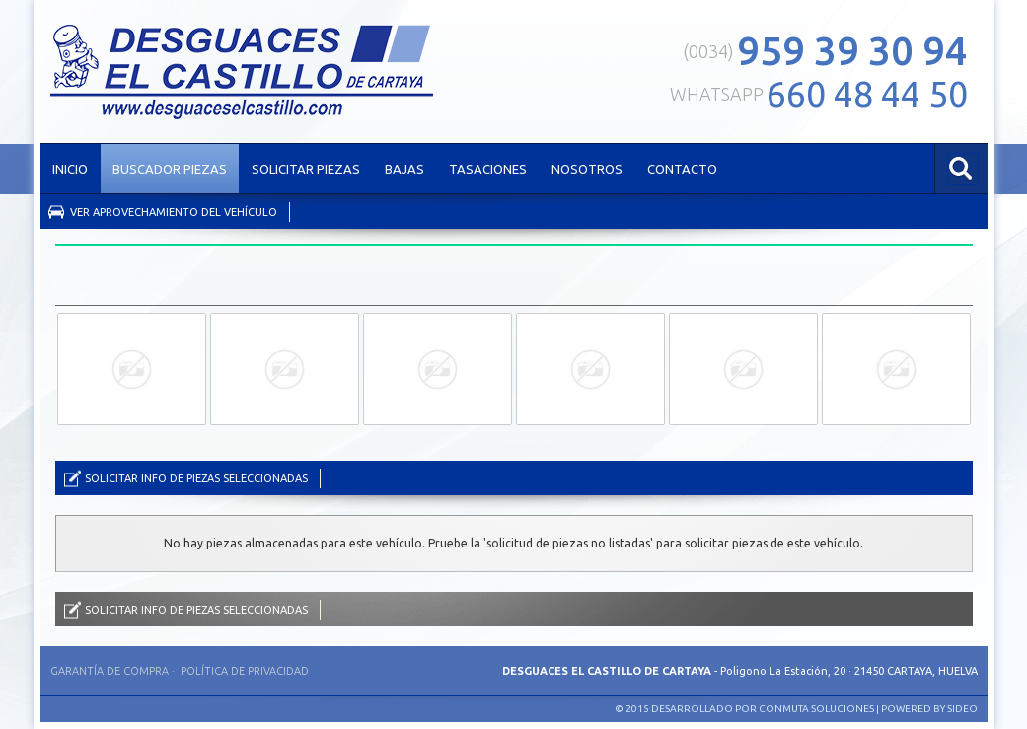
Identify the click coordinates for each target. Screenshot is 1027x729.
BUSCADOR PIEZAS (169, 169)
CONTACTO (682, 169)
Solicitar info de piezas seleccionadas (196, 478)
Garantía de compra (109, 671)
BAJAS (404, 169)
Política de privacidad (245, 671)
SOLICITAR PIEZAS (306, 169)
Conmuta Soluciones (816, 708)
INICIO (70, 169)
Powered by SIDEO (929, 708)
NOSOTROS (587, 169)
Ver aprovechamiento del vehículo (173, 212)
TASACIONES (488, 169)
